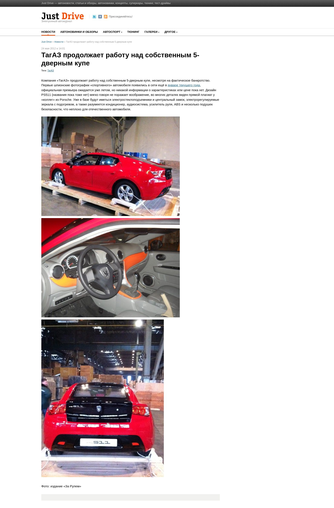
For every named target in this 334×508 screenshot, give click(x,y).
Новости (48, 31)
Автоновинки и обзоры (79, 31)
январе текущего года (184, 85)
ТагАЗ (51, 70)
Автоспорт (111, 31)
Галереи (150, 31)
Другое (170, 31)
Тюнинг (133, 31)
